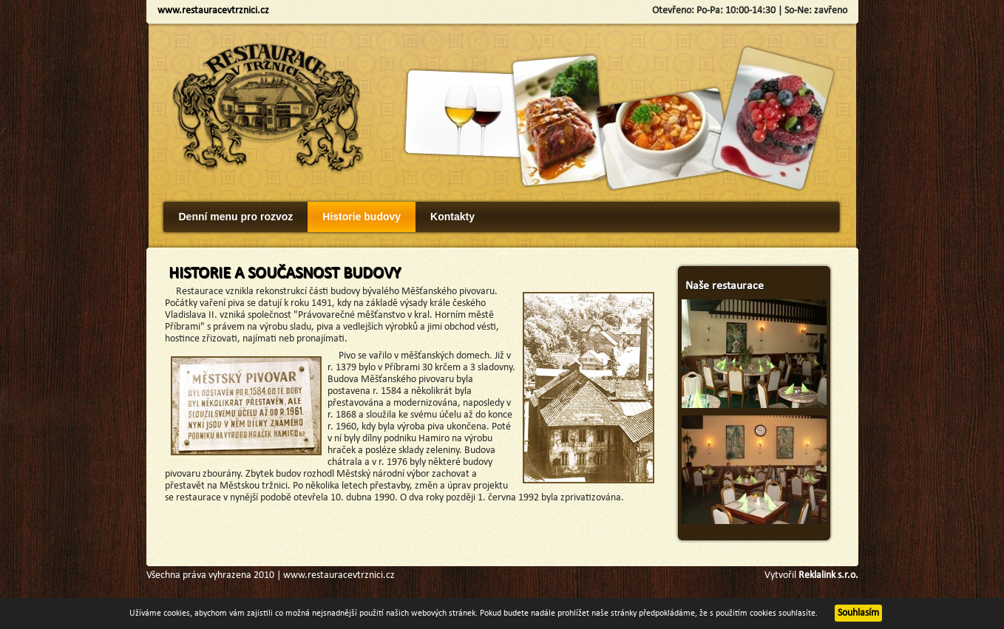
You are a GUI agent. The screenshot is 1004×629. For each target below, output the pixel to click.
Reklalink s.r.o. (828, 575)
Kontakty (452, 216)
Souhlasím (858, 613)
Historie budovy (361, 216)
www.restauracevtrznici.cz (213, 10)
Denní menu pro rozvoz (236, 216)
